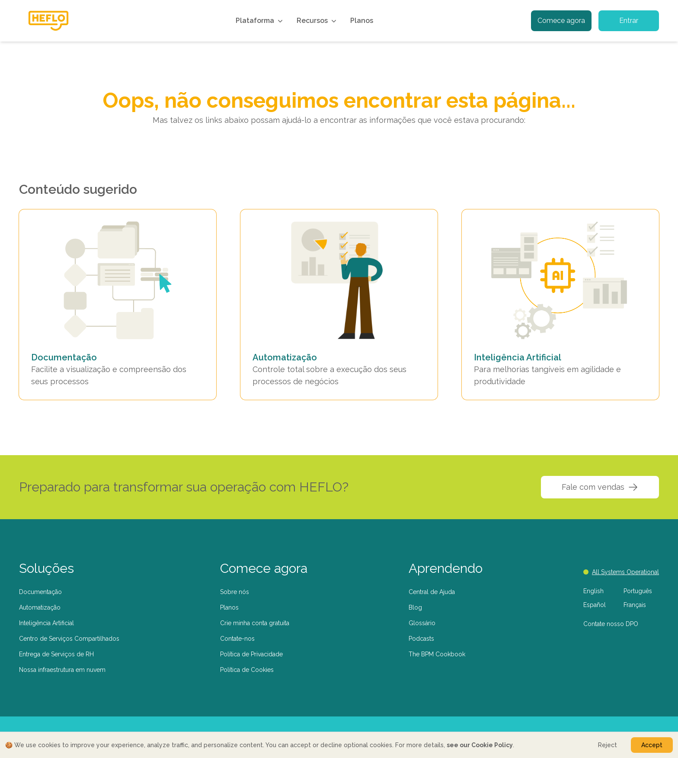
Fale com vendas (600, 487)
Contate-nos (237, 638)
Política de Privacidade (251, 654)
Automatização (40, 607)
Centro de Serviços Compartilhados (69, 638)
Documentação (40, 591)
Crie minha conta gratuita (254, 623)
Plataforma (260, 20)
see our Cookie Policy (480, 745)
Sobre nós (234, 591)
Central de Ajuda (432, 591)
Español (594, 604)
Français (635, 604)
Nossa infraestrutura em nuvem (62, 669)
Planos (361, 20)
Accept (651, 745)
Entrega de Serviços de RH (56, 654)
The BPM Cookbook (437, 654)
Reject (607, 745)
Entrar (628, 20)
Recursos (317, 20)
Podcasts (421, 638)
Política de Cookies (247, 669)
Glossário (422, 623)
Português (638, 591)
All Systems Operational (621, 571)
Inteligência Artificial (46, 623)
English (593, 591)
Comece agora (561, 20)
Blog (415, 607)
